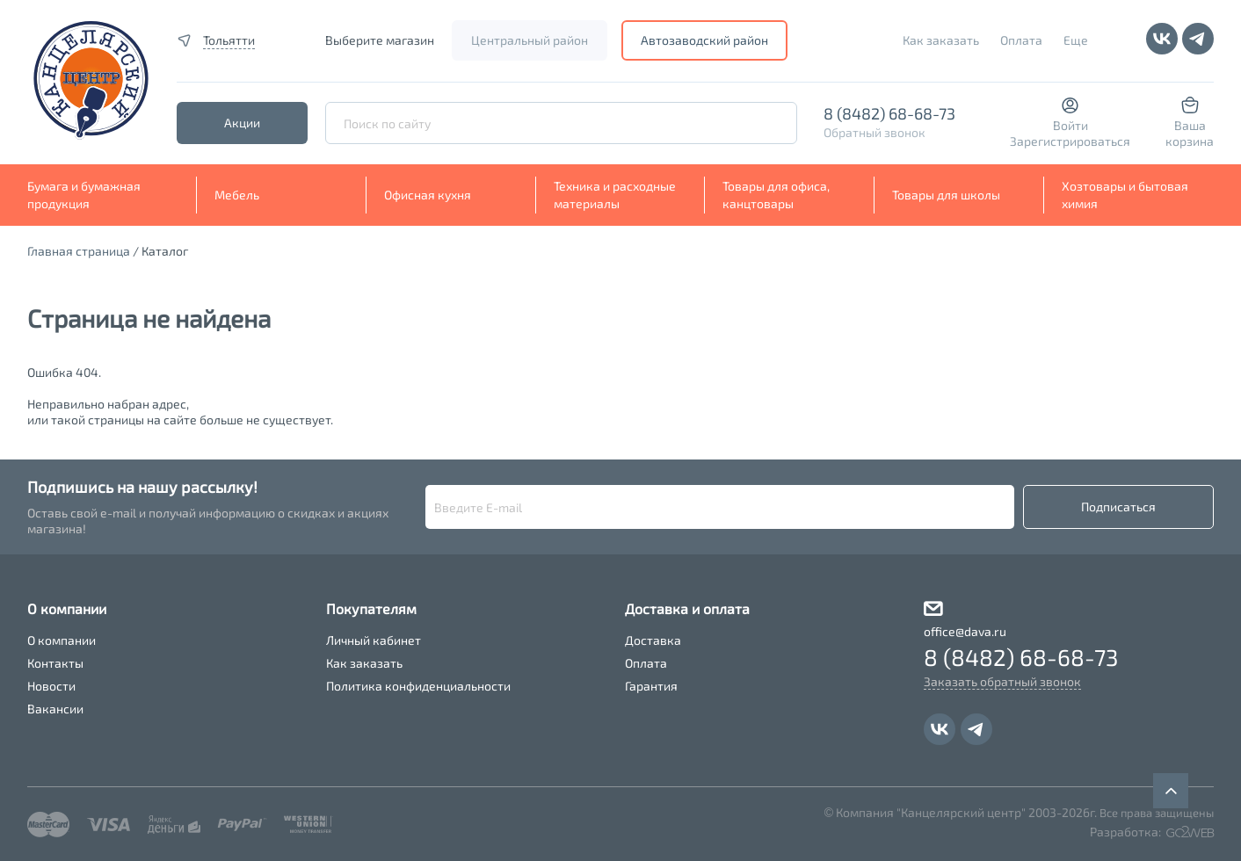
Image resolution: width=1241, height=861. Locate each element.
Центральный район (529, 40)
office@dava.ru (965, 631)
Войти (1070, 125)
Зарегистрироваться (1070, 141)
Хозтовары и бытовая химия (1125, 194)
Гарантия (651, 685)
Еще (1075, 40)
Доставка (653, 640)
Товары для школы (946, 194)
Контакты (55, 662)
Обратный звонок (874, 132)
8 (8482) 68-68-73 (889, 113)
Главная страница (78, 250)
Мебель (236, 194)
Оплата (1021, 40)
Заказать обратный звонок (1002, 681)
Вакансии (55, 708)
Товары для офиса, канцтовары (776, 194)
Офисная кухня (427, 194)
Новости (51, 685)
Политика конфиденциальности (418, 685)
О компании (61, 640)
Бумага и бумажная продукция (84, 194)
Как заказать (941, 40)
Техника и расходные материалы (615, 194)
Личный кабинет (373, 640)
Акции (242, 122)
